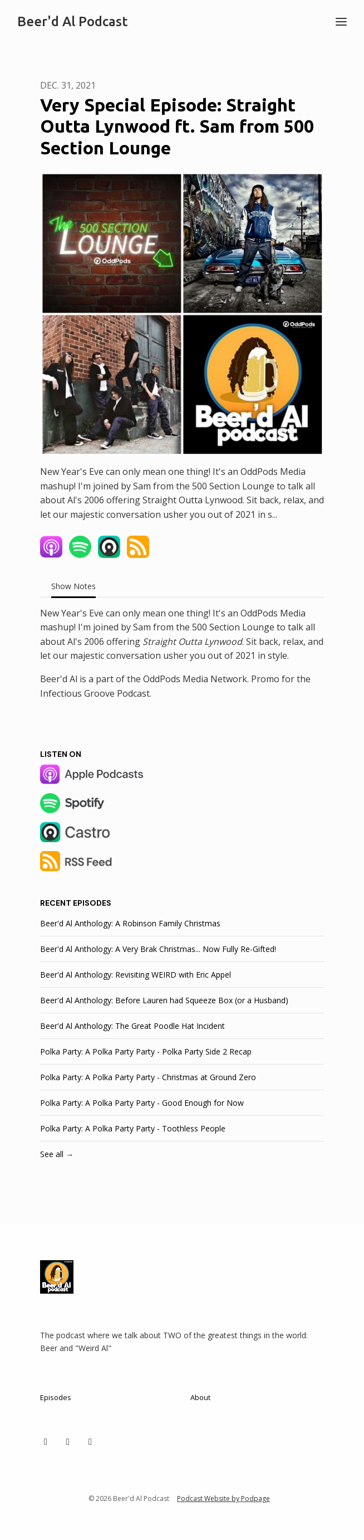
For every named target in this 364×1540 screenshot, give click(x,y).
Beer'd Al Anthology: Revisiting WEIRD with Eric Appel (135, 974)
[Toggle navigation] (341, 21)
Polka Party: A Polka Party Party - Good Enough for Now (142, 1102)
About (200, 1397)
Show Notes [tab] (73, 586)
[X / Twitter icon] (45, 1441)
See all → (56, 1154)
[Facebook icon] (90, 1441)
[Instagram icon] (67, 1441)
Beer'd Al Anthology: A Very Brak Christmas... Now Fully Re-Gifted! (158, 949)
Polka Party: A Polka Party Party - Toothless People (132, 1128)
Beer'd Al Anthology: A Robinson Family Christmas (130, 923)
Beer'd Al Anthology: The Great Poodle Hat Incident (132, 1026)
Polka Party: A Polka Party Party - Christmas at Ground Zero (148, 1077)
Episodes (55, 1397)
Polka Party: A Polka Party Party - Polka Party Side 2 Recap (146, 1051)
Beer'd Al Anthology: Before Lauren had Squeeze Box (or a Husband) (164, 1000)
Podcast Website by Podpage (223, 1498)
